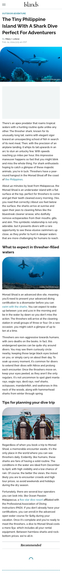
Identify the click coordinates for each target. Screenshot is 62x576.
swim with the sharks (14, 306)
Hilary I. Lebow (12, 39)
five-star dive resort (31, 499)
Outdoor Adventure (14, 13)
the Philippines (14, 179)
